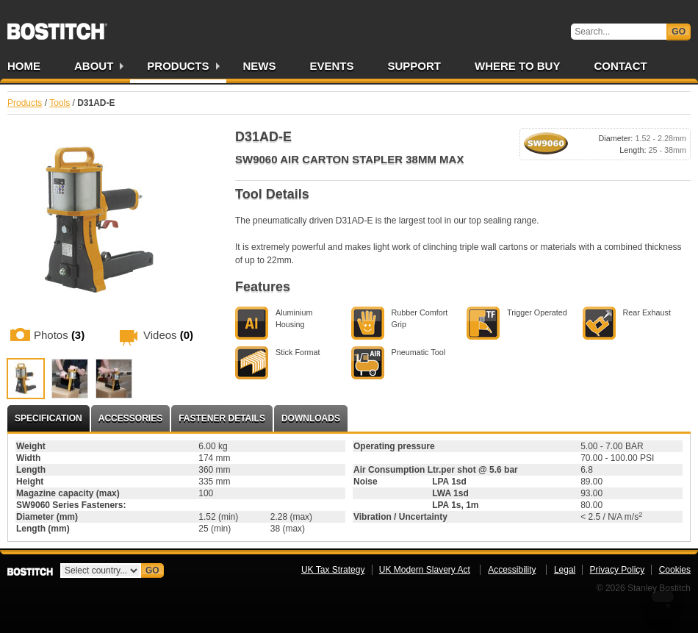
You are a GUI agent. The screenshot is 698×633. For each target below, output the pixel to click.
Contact (620, 66)
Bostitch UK (57, 26)
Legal (564, 570)
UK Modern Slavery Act (424, 570)
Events (332, 66)
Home (23, 66)
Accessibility (512, 570)
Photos (59, 335)
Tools (59, 103)
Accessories (130, 418)
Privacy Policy (617, 570)
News (259, 66)
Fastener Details (222, 418)
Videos (168, 335)
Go (679, 31)
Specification (48, 418)
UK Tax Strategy (332, 570)
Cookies (675, 570)
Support (415, 66)
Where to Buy (517, 66)
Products (178, 66)
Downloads (310, 418)
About (93, 66)
